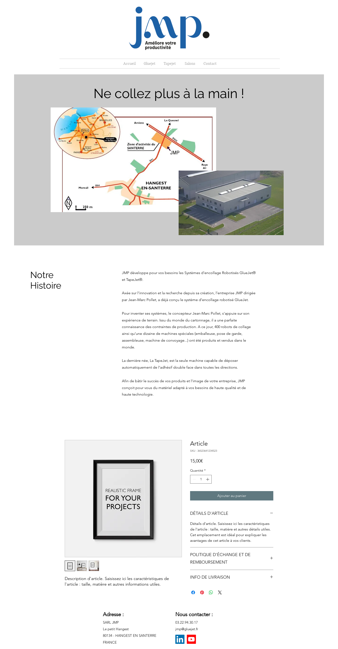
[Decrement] (194, 479)
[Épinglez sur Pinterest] (202, 592)
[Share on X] (220, 592)
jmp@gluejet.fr (186, 629)
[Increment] (208, 479)
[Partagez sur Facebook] (193, 592)
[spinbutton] (201, 479)
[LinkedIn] (179, 639)
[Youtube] (191, 639)
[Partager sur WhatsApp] (211, 592)
